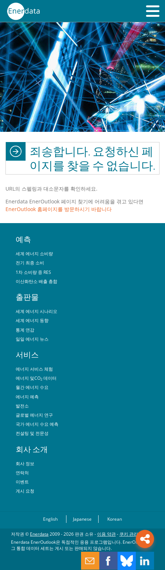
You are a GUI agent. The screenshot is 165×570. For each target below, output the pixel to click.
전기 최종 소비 (30, 262)
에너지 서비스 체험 (34, 369)
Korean (114, 519)
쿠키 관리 (128, 534)
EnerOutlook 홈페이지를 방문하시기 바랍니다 (58, 209)
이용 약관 (106, 534)
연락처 (22, 472)
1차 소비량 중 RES (33, 272)
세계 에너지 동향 (32, 320)
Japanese (82, 519)
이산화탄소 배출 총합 (36, 281)
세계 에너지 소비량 (34, 253)
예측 (23, 239)
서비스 (27, 354)
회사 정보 (25, 463)
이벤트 (22, 482)
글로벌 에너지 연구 (34, 415)
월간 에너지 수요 (32, 387)
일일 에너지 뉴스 (32, 339)
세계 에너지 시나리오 (36, 311)
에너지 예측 (27, 396)
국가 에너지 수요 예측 (37, 424)
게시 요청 (25, 491)
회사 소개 (32, 449)
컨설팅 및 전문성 (32, 433)
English (50, 519)
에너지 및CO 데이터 (36, 378)
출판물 (27, 297)
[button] (153, 11)
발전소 (22, 406)
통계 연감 (25, 330)
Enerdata (39, 534)
